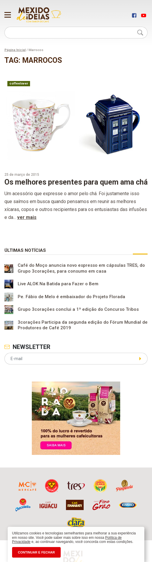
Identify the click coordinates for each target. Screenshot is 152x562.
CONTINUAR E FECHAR (36, 552)
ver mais (27, 217)
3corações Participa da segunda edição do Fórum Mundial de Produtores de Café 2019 (83, 325)
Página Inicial (15, 50)
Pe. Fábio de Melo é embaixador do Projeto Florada (71, 297)
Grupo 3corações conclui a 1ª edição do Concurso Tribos (78, 309)
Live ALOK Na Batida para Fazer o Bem (58, 284)
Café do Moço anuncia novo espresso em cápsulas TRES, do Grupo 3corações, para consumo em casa (81, 268)
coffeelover (18, 83)
